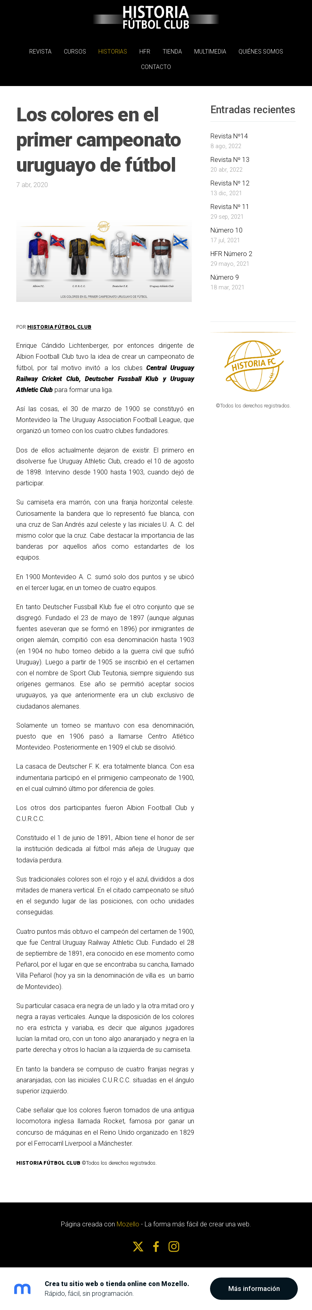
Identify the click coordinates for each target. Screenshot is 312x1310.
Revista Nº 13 (229, 156)
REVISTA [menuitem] (40, 49)
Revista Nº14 (229, 132)
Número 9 (224, 273)
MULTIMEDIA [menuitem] (210, 49)
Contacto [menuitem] (156, 65)
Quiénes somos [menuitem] (260, 49)
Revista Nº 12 (229, 179)
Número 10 (226, 226)
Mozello (128, 1220)
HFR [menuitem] (144, 49)
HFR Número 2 (231, 250)
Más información (254, 1289)
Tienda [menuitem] (172, 49)
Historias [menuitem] (112, 49)
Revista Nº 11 (229, 203)
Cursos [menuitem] (75, 49)
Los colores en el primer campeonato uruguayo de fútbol (98, 136)
